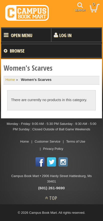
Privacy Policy (53, 149)
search (80, 10)
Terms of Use (75, 141)
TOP (53, 198)
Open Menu (21, 35)
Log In (65, 35)
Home (10, 80)
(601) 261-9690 (51, 188)
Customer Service (47, 141)
